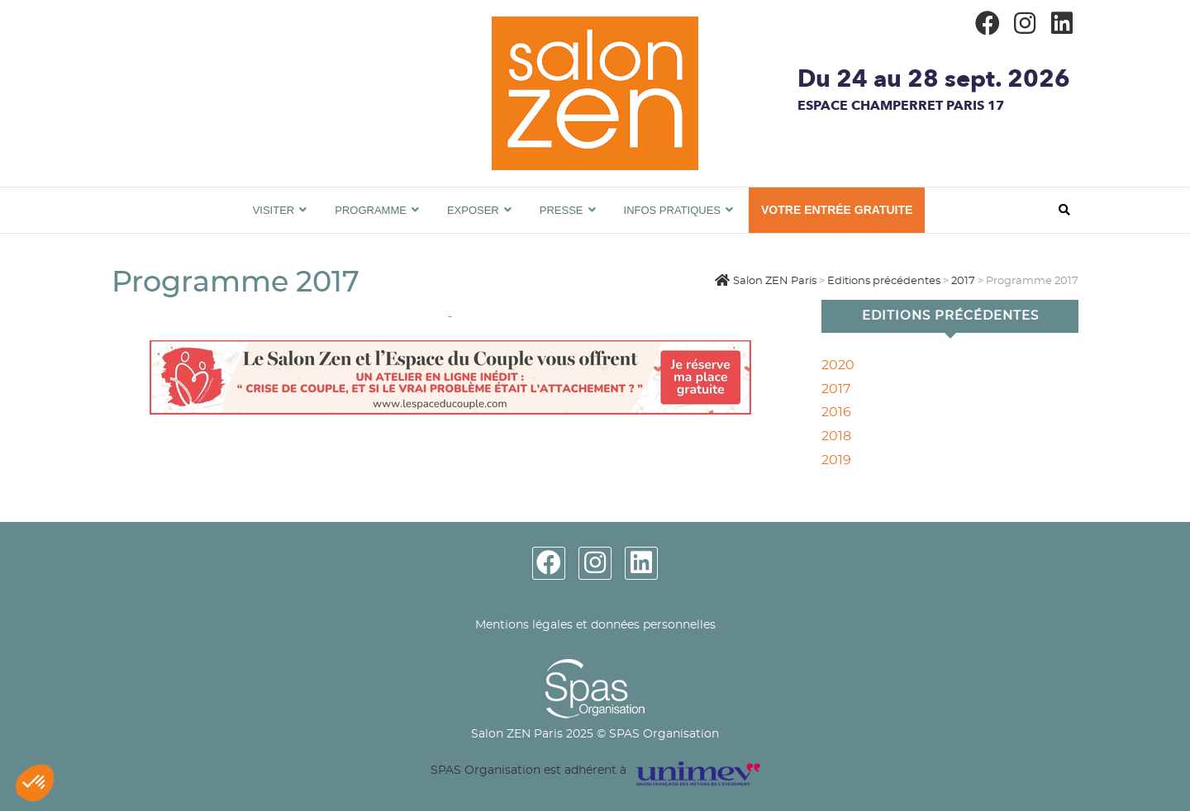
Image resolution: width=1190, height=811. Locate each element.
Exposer (473, 210)
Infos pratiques (672, 210)
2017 (835, 389)
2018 (836, 436)
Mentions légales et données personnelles (595, 625)
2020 (837, 365)
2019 (836, 460)
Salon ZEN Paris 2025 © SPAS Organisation (595, 734)
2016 (836, 412)
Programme (371, 210)
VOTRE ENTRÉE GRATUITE (836, 209)
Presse (561, 210)
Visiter (274, 210)
